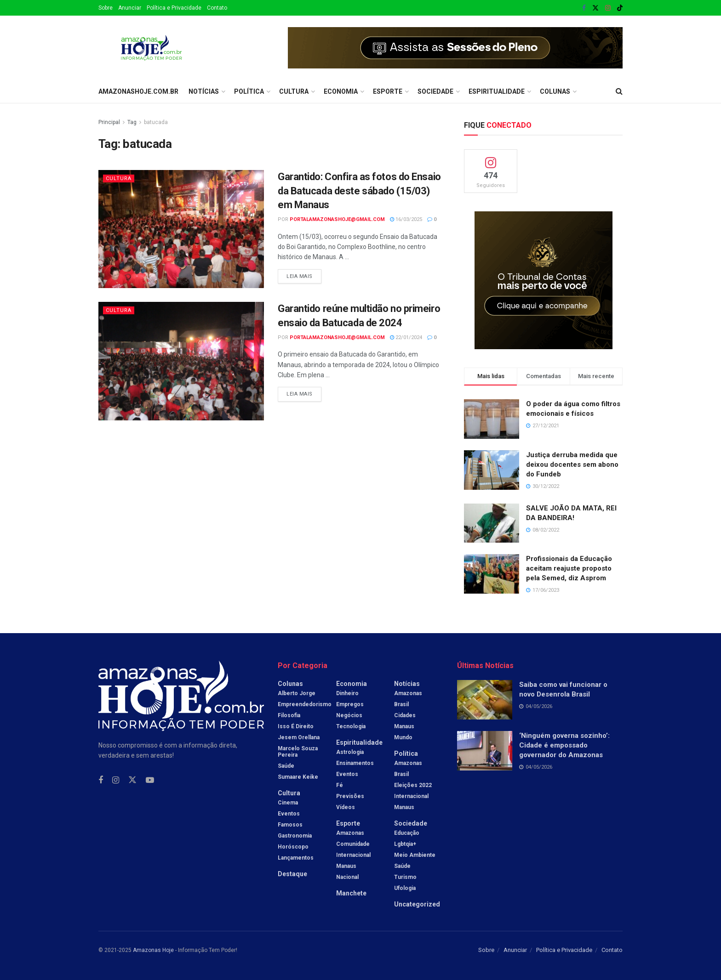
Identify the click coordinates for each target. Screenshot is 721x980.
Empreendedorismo (305, 704)
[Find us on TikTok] (620, 8)
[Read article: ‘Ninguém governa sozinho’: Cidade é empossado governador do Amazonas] (484, 750)
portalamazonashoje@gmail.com (337, 219)
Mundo (403, 737)
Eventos (289, 813)
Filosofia (289, 715)
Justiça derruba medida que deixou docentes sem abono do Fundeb (572, 464)
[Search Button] (619, 91)
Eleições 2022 (413, 785)
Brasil (401, 704)
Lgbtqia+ (405, 844)
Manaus (346, 866)
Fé (339, 785)
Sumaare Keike (298, 777)
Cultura (294, 91)
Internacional (353, 855)
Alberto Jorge (296, 693)
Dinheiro (347, 693)
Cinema (288, 802)
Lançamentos (296, 858)
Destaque (292, 874)
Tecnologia (351, 726)
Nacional (347, 877)
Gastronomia (295, 836)
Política (249, 91)
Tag (132, 122)
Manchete (351, 893)
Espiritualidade (497, 91)
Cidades (405, 715)
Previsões (350, 796)
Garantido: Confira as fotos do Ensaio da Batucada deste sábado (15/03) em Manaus (359, 191)
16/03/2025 (406, 219)
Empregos (350, 704)
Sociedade (435, 91)
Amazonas (350, 833)
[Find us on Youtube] (150, 780)
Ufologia (405, 888)
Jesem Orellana (299, 737)
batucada (156, 122)
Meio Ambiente (414, 855)
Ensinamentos (355, 763)
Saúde (286, 766)
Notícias (204, 91)
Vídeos (345, 807)
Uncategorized (417, 904)
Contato (217, 8)
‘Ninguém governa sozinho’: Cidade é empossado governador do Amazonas (564, 745)
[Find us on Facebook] (100, 780)
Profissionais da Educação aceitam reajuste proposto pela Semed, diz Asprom (569, 568)
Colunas (555, 91)
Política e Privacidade (174, 8)
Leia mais (303, 274)
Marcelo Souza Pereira (298, 751)
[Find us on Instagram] (115, 780)
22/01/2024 (406, 337)
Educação (406, 833)
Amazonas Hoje (153, 950)
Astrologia (350, 752)
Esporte (387, 91)
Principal (109, 122)
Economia (341, 91)
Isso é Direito (296, 726)
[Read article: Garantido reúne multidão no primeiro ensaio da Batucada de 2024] (181, 361)
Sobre (105, 8)
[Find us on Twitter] (132, 780)
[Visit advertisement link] (455, 47)
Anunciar (129, 8)
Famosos (290, 824)
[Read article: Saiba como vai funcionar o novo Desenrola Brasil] (484, 699)
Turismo (405, 877)
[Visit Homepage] (151, 48)
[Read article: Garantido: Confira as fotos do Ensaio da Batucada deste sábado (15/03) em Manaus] (181, 229)
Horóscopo (293, 847)
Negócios (349, 715)
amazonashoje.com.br (138, 91)
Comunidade (353, 844)
